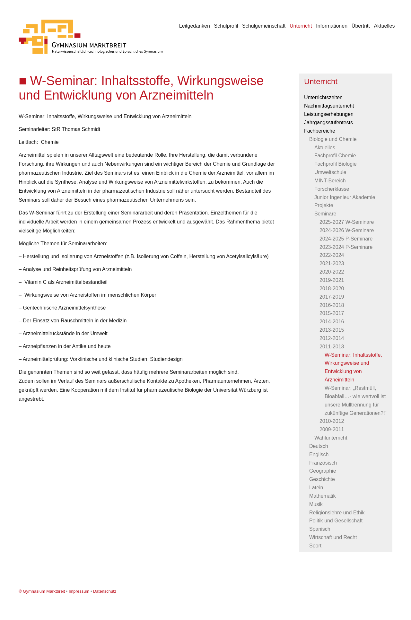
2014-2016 (331, 321)
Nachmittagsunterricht (329, 106)
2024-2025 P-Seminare (345, 238)
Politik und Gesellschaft (336, 520)
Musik (316, 504)
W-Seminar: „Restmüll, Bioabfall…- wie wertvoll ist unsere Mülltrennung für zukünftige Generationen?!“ (356, 400)
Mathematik (322, 496)
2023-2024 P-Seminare (345, 247)
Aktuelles (384, 26)
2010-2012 (331, 421)
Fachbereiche (319, 131)
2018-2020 (331, 288)
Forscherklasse (331, 189)
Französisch (323, 463)
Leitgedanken (194, 26)
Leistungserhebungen (329, 114)
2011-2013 (331, 346)
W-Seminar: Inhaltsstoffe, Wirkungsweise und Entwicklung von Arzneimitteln (353, 367)
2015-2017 (331, 313)
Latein (316, 487)
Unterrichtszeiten (323, 97)
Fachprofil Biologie (335, 164)
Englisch (318, 454)
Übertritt (361, 26)
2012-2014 (331, 338)
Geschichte (322, 479)
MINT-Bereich (330, 180)
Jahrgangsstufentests (328, 122)
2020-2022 (331, 272)
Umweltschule (330, 172)
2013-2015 (331, 330)
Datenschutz (104, 591)
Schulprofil (226, 26)
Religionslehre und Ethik (337, 512)
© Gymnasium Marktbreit (42, 591)
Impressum (79, 591)
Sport (315, 545)
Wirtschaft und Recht (333, 537)
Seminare (325, 213)
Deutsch (318, 446)
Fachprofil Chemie (335, 155)
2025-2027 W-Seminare (346, 222)
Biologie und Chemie (333, 139)
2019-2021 (331, 280)
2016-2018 (331, 305)
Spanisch (319, 529)
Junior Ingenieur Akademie (344, 197)
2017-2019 (331, 297)
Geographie (322, 471)
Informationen (331, 26)
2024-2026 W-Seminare (346, 230)
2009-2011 (331, 429)
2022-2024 (331, 255)
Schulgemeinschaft (263, 26)
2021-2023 (331, 263)
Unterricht (301, 26)
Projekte (323, 205)
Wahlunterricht (330, 438)
